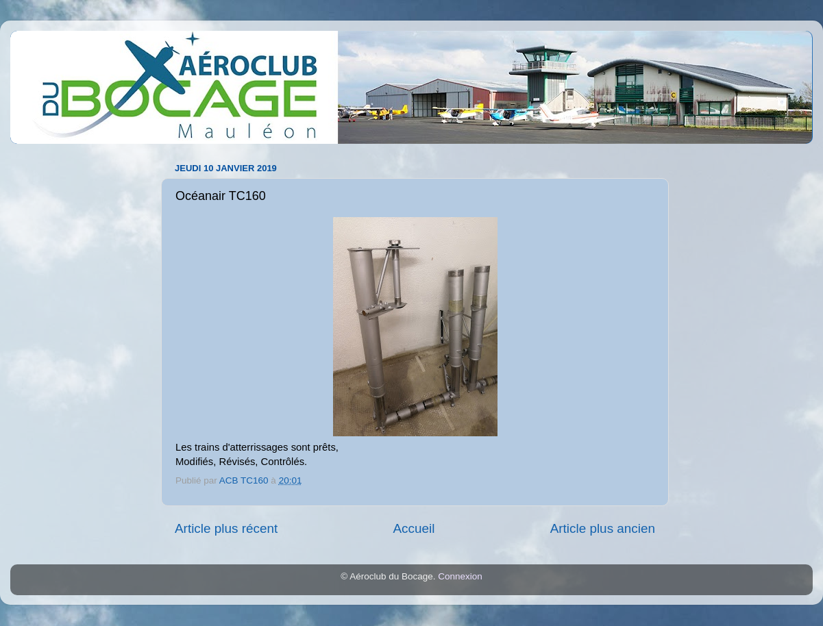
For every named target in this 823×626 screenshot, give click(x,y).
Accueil (413, 528)
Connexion (460, 576)
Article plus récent (226, 528)
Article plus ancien (602, 528)
